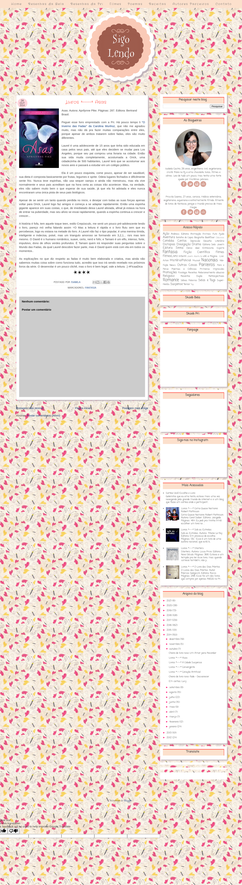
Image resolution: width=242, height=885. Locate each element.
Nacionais (209, 260)
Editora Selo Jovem (213, 244)
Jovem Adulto (193, 256)
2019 (169, 610)
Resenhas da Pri (87, 4)
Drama (196, 244)
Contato (223, 4)
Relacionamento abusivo (211, 272)
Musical (196, 260)
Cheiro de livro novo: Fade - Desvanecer (189, 676)
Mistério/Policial (180, 260)
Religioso (168, 276)
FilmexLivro (170, 256)
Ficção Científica (197, 252)
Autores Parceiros (191, 4)
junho (172, 702)
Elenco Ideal (192, 248)
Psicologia (182, 272)
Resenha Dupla (191, 276)
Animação (195, 234)
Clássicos (220, 237)
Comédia (168, 241)
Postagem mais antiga (135, 408)
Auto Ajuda (218, 234)
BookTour (210, 237)
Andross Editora (180, 234)
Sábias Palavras (189, 280)
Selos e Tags (207, 280)
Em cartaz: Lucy (177, 681)
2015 (169, 630)
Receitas (157, 4)
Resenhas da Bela (46, 4)
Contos (182, 241)
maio (172, 707)
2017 (169, 620)
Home (16, 4)
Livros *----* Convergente (182, 667)
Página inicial (83, 408)
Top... (192, 284)
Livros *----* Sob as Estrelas (196, 529)
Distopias (169, 244)
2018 (169, 615)
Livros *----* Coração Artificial (185, 672)
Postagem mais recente (29, 408)
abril (172, 712)
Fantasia (90, 288)
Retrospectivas (216, 276)
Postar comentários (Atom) (43, 415)
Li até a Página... (209, 256)
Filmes (115, 4)
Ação (166, 234)
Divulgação (184, 244)
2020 (170, 605)
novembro (175, 644)
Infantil (182, 256)
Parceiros (207, 265)
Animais (206, 234)
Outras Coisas (187, 265)
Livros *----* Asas (178, 658)
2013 (169, 733)
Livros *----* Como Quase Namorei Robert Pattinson (199, 510)
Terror (187, 284)
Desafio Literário (213, 241)
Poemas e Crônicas (184, 269)
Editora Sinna (173, 248)
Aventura (169, 237)
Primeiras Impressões (212, 269)
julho (172, 697)
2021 (169, 600)
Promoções (170, 272)
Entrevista (208, 248)
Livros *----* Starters (192, 548)
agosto (173, 692)
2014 (169, 635)
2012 (169, 737)
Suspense (176, 284)
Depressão (195, 241)
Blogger (128, 801)
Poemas (135, 4)
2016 (169, 625)
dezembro (174, 639)
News (173, 265)
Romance (171, 280)
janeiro (173, 726)
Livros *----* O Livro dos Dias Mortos (200, 567)
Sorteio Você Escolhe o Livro (180, 493)
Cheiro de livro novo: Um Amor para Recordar (192, 653)
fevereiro (174, 722)
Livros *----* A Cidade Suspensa (185, 662)
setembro (174, 687)
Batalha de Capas (184, 237)
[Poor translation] (14, 831)
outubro (173, 649)
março (173, 717)
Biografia (199, 237)
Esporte (220, 248)
